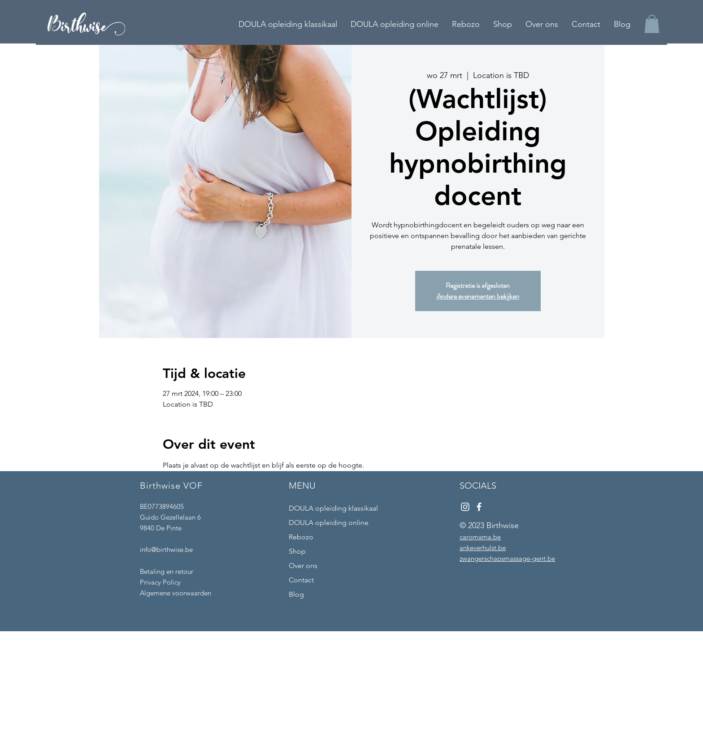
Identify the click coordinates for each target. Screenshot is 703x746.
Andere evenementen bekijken (478, 296)
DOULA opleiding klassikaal (333, 508)
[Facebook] (479, 506)
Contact (301, 580)
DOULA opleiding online (329, 522)
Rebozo (301, 537)
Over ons (303, 565)
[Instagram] (465, 506)
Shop (297, 551)
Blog (296, 594)
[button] (652, 24)
